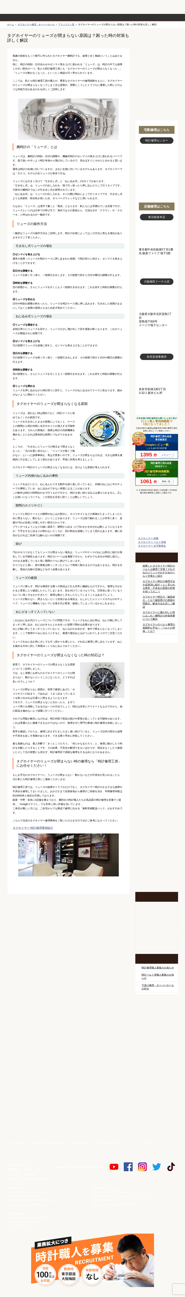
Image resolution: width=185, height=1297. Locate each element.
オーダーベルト (157, 945)
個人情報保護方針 (78, 1143)
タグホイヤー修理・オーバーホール (36, 24)
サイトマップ (163, 1143)
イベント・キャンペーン (156, 878)
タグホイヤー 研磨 (148, 538)
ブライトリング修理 (156, 746)
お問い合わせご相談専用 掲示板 (156, 855)
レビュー (166, 455)
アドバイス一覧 (66, 24)
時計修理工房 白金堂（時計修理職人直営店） (21, 9)
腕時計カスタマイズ (157, 932)
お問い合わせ (162, 7)
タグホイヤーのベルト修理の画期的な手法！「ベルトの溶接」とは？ (159, 628)
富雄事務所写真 (156, 374)
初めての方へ (156, 53)
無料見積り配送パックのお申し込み (68, 922)
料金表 (106, 17)
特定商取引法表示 (53, 1143)
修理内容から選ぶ (78, 17)
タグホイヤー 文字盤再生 (152, 545)
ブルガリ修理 (156, 719)
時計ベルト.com (156, 1069)
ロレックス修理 (156, 652)
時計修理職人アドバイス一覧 (156, 638)
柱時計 (157, 908)
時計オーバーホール (156, 799)
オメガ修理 (156, 679)
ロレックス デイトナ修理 (156, 665)
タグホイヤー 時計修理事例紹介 (33, 827)
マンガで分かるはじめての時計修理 (156, 512)
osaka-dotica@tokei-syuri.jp (118, 1204)
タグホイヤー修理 (156, 706)
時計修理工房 (21, 1157)
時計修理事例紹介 (135, 17)
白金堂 (156, 1057)
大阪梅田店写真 (156, 298)
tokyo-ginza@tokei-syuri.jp (32, 1204)
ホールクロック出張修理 (157, 920)
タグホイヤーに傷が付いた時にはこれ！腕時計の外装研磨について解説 (159, 615)
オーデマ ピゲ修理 (156, 772)
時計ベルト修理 (156, 812)
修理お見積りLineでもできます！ (133, 7)
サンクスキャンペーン (156, 1019)
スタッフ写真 (156, 163)
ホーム (10, 24)
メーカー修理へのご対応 (106, 1143)
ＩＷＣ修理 (156, 732)
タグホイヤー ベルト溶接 (152, 542)
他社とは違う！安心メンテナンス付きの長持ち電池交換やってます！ (156, 832)
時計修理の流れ (21, 17)
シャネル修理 (156, 759)
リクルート (131, 1143)
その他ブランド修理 (156, 786)
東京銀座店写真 (156, 234)
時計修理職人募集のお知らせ (158, 967)
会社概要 (34, 1143)
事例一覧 (166, 481)
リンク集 (147, 1143)
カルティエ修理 (156, 692)
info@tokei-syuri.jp (34, 1179)
